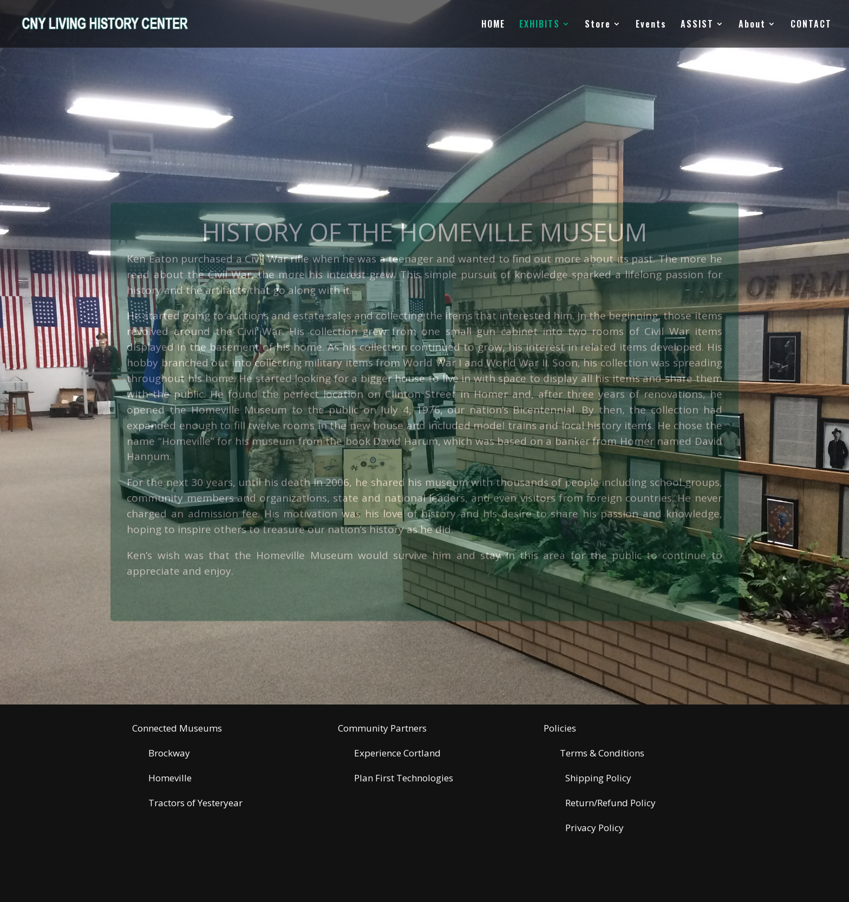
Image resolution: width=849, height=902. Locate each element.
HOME (493, 25)
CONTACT (811, 25)
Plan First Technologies (403, 778)
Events (651, 25)
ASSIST (697, 25)
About (752, 25)
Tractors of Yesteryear (195, 802)
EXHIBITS (539, 25)
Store (598, 25)
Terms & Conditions (602, 753)
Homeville (170, 778)
